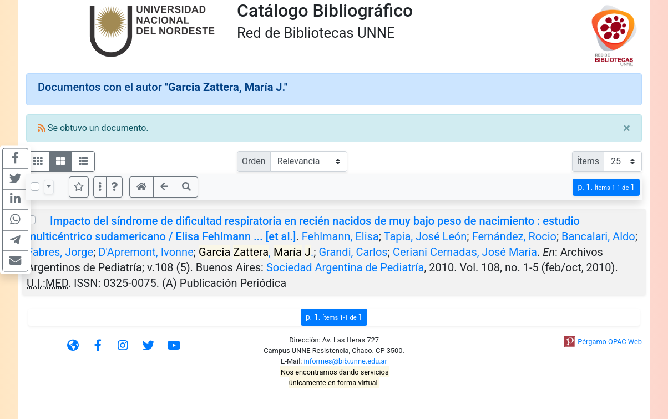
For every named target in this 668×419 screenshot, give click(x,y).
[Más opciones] (100, 187)
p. (606, 187)
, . (256, 252)
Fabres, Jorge (60, 252)
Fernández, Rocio (514, 236)
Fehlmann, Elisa (340, 236)
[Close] (626, 128)
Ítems (588, 161)
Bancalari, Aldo (598, 236)
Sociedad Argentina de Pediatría (345, 267)
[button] (114, 187)
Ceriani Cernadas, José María (465, 252)
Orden (254, 161)
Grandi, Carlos (352, 252)
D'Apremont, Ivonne (145, 252)
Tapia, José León (425, 236)
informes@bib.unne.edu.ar (345, 361)
